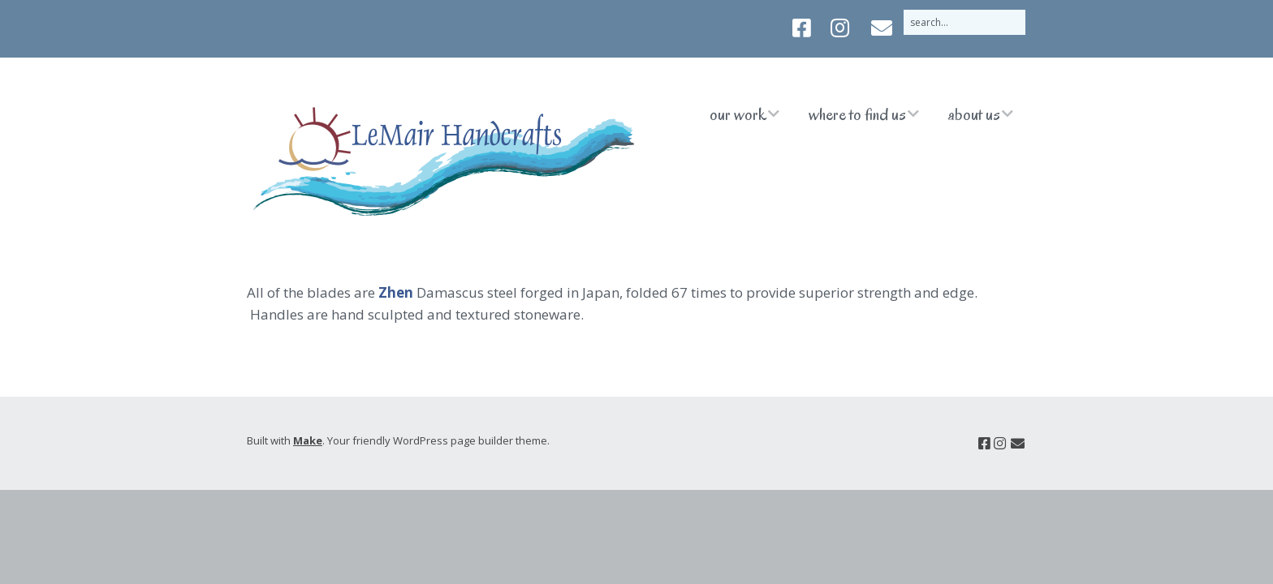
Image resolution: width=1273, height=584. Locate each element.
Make (307, 440)
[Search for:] (964, 22)
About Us (974, 114)
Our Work (738, 114)
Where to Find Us (857, 114)
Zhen (395, 292)
